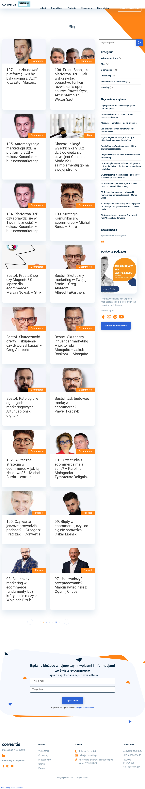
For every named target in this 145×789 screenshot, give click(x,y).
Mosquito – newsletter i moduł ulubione (119, 123)
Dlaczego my (87, 8)
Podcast (39, 512)
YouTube (12, 766)
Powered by (11, 787)
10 (56, 622)
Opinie (41, 764)
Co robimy (43, 755)
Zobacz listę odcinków (116, 325)
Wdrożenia (43, 751)
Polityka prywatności (65, 778)
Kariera (41, 768)
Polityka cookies (82, 778)
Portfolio (72, 8)
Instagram (7, 766)
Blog (89, 135)
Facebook (3, 766)
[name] (72, 689)
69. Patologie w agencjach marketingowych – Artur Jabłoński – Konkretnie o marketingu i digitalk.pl (121, 166)
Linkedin (102, 241)
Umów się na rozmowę (129, 8)
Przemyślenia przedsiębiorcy (114, 81)
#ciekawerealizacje (110, 58)
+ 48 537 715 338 (87, 751)
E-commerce (36, 61)
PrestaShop (56, 8)
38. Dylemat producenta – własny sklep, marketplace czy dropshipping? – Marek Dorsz (119, 195)
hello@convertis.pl (88, 755)
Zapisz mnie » (72, 700)
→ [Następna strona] (66, 621)
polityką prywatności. (84, 707)
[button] (139, 42)
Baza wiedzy (103, 8)
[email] (72, 681)
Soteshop (105, 87)
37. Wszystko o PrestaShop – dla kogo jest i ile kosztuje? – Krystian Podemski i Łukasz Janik (120, 206)
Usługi (43, 8)
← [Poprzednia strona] (30, 621)
